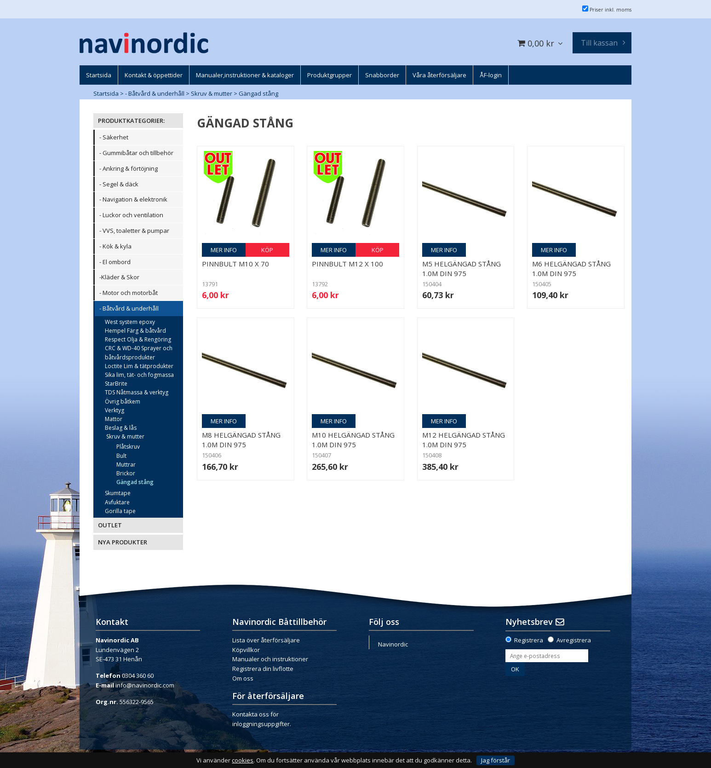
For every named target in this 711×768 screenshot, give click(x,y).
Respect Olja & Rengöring (138, 339)
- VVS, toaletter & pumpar (134, 230)
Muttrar (126, 464)
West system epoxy (130, 322)
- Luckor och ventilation (131, 215)
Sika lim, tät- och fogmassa (139, 375)
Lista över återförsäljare (266, 640)
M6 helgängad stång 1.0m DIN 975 (571, 268)
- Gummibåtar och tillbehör (136, 153)
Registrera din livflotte (262, 668)
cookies (242, 760)
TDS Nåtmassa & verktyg (136, 392)
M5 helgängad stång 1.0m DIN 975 (461, 268)
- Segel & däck (118, 184)
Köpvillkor (246, 650)
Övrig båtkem (122, 401)
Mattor (113, 419)
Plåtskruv (128, 446)
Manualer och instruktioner (270, 659)
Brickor (125, 473)
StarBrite (116, 383)
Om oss (242, 678)
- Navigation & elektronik (133, 199)
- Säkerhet (113, 137)
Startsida (106, 93)
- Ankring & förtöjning (128, 168)
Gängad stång (258, 93)
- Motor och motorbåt (128, 293)
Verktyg (114, 410)
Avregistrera (573, 640)
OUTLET (110, 525)
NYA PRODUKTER (122, 542)
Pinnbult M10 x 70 (235, 263)
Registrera (528, 640)
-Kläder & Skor (119, 277)
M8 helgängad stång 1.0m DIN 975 (241, 439)
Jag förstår (495, 760)
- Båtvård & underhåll (154, 93)
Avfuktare (117, 502)
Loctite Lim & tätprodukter (139, 366)
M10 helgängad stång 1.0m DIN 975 (353, 439)
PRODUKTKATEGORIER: (131, 120)
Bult (121, 456)
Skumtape (118, 493)
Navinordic (393, 644)
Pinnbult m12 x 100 (347, 263)
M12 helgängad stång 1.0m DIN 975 (463, 439)
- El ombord (115, 262)
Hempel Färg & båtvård (135, 331)
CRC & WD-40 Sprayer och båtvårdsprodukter (138, 352)
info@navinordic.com (144, 685)
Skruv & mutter (211, 93)
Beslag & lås (121, 428)
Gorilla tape (120, 511)
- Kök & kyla (115, 246)
